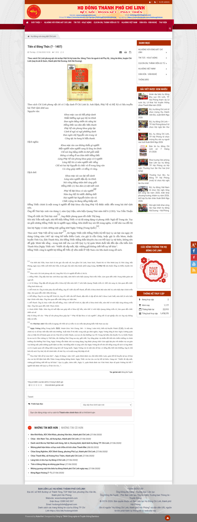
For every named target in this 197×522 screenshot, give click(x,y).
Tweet (30, 397)
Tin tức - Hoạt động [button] (83, 22)
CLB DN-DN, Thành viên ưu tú (151, 63)
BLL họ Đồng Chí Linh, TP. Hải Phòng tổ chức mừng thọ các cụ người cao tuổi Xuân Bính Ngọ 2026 (154, 138)
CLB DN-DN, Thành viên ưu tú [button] (106, 22)
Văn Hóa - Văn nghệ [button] (148, 22)
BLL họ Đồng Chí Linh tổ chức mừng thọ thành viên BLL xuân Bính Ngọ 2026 (154, 113)
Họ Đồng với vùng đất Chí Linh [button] (57, 22)
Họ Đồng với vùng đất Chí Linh (150, 50)
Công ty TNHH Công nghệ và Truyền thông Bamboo (77, 516)
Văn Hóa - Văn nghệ (147, 74)
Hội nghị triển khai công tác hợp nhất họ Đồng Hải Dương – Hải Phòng (159, 208)
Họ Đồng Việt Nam (146, 69)
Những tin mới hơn (46, 427)
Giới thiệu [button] (36, 23)
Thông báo (143, 80)
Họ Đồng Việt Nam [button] (129, 22)
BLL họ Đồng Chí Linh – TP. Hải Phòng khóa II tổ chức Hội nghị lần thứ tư (154, 126)
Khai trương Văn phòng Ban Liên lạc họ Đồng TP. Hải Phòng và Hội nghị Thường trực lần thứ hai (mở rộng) (154, 165)
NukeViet (40, 516)
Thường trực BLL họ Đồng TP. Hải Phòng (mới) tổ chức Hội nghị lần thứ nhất (154, 179)
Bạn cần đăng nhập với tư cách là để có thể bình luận (63, 412)
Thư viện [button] (163, 22)
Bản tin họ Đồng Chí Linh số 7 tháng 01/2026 (159, 149)
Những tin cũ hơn (72, 427)
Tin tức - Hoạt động (147, 58)
